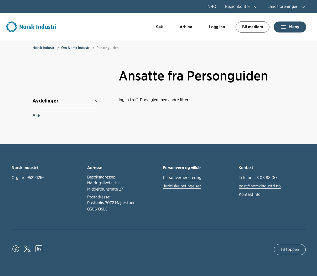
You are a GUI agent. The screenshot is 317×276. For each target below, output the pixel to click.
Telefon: (258, 177)
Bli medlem (252, 26)
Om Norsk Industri (76, 48)
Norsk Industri (44, 48)
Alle (36, 115)
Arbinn (186, 26)
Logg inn (217, 26)
